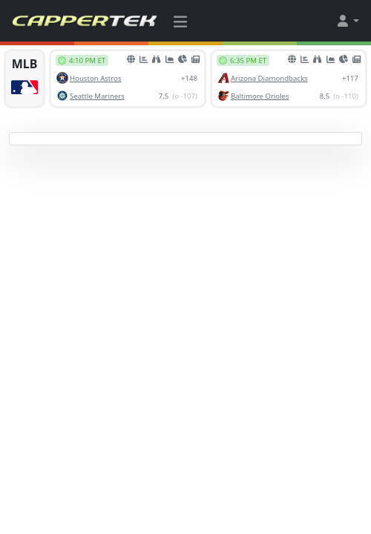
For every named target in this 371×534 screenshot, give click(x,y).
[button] (347, 21)
